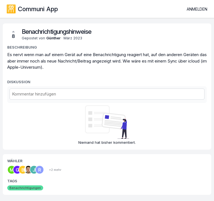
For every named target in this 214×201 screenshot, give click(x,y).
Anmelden (197, 9)
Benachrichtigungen (25, 188)
